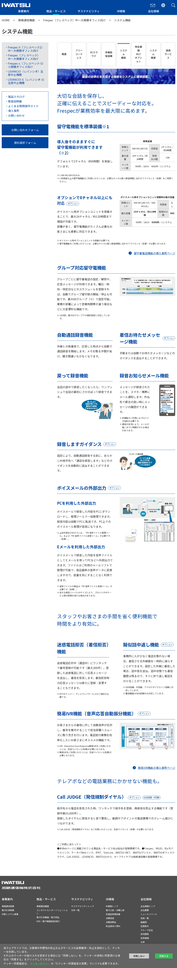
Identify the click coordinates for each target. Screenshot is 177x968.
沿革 (143, 941)
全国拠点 (145, 926)
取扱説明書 (15, 101)
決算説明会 (111, 922)
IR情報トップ (112, 906)
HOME (6, 20)
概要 (64, 54)
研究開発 (145, 934)
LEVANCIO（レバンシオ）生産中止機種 (25, 73)
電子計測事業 (8, 910)
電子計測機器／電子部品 (47, 917)
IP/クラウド (94, 54)
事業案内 (23, 11)
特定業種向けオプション (138, 54)
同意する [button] (163, 956)
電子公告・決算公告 (115, 910)
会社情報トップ (148, 906)
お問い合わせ (16, 115)
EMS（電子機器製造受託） (48, 921)
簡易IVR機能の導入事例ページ (156, 768)
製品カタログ (16, 97)
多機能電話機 (108, 54)
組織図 (144, 922)
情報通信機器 (26, 20)
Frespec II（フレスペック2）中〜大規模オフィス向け (26, 49)
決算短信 (110, 918)
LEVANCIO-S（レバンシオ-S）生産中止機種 (26, 81)
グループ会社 (147, 930)
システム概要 (153, 54)
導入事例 (13, 111)
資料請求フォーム (25, 143)
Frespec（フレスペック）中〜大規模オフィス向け (74, 20)
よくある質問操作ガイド (23, 106)
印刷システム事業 (10, 914)
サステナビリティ (89, 11)
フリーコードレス (79, 54)
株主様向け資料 (113, 926)
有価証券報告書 (113, 914)
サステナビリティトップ (82, 906)
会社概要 (145, 910)
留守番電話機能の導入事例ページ (154, 253)
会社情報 (153, 11)
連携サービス (168, 54)
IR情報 (121, 11)
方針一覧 (75, 910)
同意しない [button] (139, 956)
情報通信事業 (8, 906)
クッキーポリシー (40, 963)
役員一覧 (145, 918)
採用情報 (145, 937)
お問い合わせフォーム (25, 130)
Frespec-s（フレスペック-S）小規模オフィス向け (26, 65)
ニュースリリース (149, 914)
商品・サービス (56, 11)
